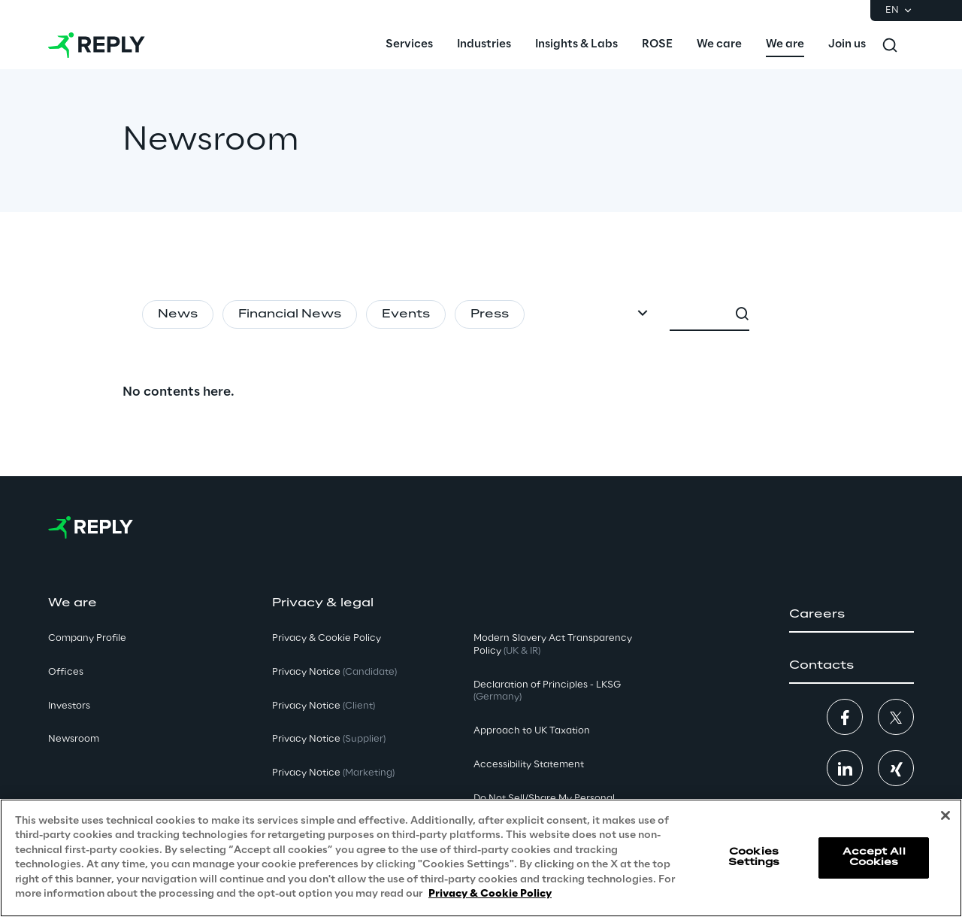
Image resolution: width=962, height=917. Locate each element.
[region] (481, 858)
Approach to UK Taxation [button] (531, 731)
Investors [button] (69, 706)
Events (406, 314)
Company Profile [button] (87, 638)
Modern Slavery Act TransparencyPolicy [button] (552, 644)
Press (489, 314)
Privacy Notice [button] (334, 672)
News (178, 314)
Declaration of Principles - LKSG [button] (547, 691)
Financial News (289, 314)
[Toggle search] (890, 45)
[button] (851, 615)
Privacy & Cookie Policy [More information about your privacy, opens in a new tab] (490, 894)
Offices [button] (65, 672)
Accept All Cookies (874, 857)
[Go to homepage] (96, 45)
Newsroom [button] (73, 739)
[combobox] (779, 314)
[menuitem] (409, 45)
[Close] (945, 815)
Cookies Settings (754, 857)
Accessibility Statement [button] (528, 765)
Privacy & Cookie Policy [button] (326, 638)
